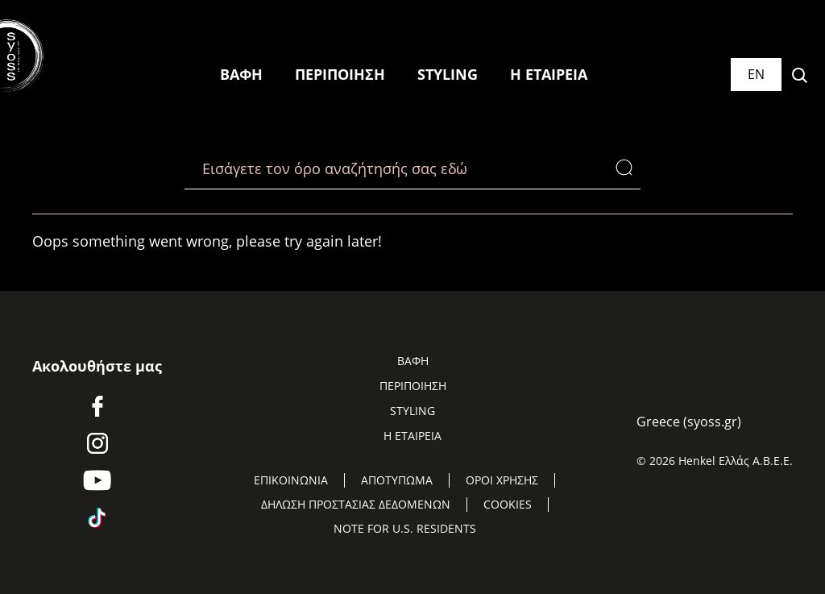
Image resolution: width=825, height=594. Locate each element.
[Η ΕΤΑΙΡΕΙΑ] (548, 74)
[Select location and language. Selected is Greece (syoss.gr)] (756, 74)
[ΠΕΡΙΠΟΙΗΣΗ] (340, 74)
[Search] (628, 168)
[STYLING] (447, 74)
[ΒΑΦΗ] (241, 74)
